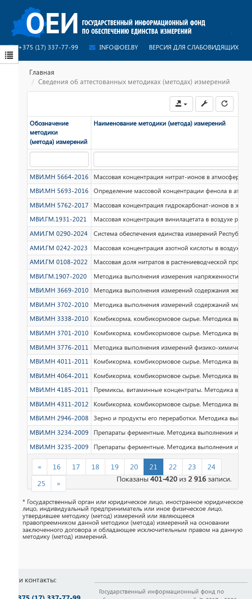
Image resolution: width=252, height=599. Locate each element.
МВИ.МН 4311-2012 (59, 404)
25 (41, 483)
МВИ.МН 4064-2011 (59, 375)
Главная (41, 72)
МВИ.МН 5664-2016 (59, 176)
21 (153, 466)
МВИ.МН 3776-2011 (59, 347)
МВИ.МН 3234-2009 (59, 432)
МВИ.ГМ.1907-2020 (58, 276)
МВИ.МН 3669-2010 (59, 290)
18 (95, 466)
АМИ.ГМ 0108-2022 (59, 261)
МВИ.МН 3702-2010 (59, 304)
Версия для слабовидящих (193, 47)
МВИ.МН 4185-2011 (59, 389)
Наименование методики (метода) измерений (159, 123)
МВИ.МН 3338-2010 (59, 318)
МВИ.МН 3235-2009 (59, 446)
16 (57, 466)
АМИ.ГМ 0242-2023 (59, 247)
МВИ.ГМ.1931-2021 (58, 219)
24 (211, 466)
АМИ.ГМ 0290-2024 (59, 233)
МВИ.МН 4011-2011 (59, 361)
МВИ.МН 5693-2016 (59, 190)
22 (173, 466)
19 (115, 466)
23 (192, 466)
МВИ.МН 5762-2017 (59, 205)
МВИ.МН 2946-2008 (59, 418)
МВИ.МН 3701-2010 (59, 333)
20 (134, 466)
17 (76, 466)
